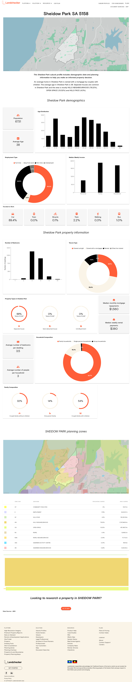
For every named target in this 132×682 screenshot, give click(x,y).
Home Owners (40, 633)
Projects (7, 641)
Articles (70, 643)
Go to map (66, 608)
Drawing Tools (9, 643)
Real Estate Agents (73, 641)
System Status (72, 639)
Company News (72, 645)
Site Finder (8, 639)
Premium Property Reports (13, 633)
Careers (101, 644)
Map (127, 6)
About (101, 640)
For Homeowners (118, 3)
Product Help (72, 630)
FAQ (68, 635)
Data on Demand (10, 635)
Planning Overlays (10, 650)
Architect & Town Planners (45, 641)
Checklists (71, 650)
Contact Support (105, 642)
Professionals (40, 643)
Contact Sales (104, 633)
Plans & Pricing (104, 630)
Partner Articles (72, 648)
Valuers (38, 635)
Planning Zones (9, 648)
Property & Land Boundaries (13, 652)
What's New (71, 637)
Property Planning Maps (12, 654)
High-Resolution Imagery (12, 630)
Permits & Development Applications (16, 637)
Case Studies (71, 633)
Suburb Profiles (104, 3)
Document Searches (117, 6)
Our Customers (41, 645)
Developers (40, 637)
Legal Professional (42, 639)
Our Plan (57, 3)
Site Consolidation (10, 645)
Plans (127, 3)
